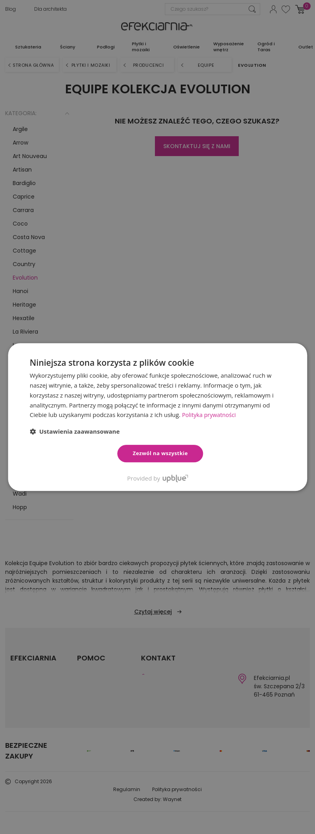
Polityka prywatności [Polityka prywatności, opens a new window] (210, 415)
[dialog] (157, 417)
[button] (75, 431)
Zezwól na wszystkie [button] (160, 453)
